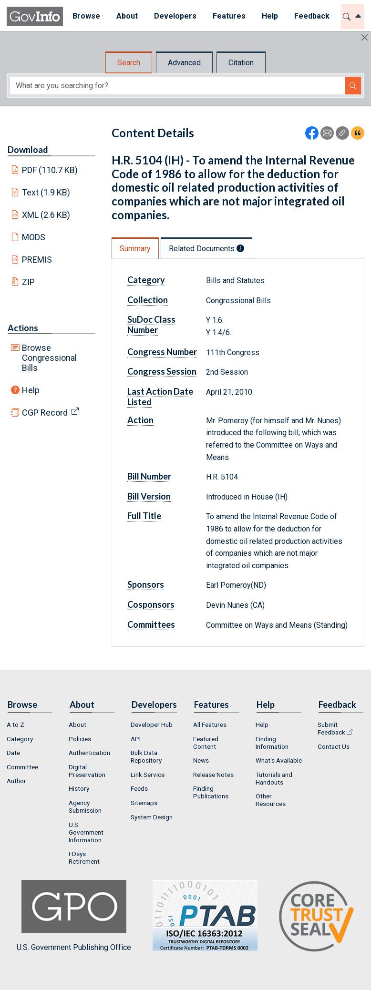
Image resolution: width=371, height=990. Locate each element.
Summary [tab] (135, 248)
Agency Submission (85, 806)
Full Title (144, 515)
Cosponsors (151, 604)
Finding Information (272, 742)
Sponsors (145, 584)
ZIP (28, 282)
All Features (210, 724)
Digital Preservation (87, 770)
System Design (152, 817)
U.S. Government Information (86, 832)
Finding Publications (210, 792)
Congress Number (162, 352)
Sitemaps (144, 802)
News (201, 760)
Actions (23, 328)
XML (46, 215)
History (79, 788)
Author (16, 781)
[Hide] (364, 37)
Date (13, 752)
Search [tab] (128, 62)
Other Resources (271, 799)
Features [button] (227, 15)
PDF (50, 170)
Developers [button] (174, 15)
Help (31, 390)
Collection (147, 300)
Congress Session (161, 371)
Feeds (139, 788)
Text (46, 192)
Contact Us (334, 746)
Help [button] (268, 15)
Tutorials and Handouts (274, 778)
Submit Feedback (331, 728)
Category (146, 280)
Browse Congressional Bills (49, 358)
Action (140, 420)
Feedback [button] (310, 15)
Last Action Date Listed (160, 396)
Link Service (148, 774)
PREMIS (37, 260)
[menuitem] (85, 16)
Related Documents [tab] (206, 248)
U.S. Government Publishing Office (200, 916)
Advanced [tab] (184, 62)
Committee (22, 767)
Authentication (89, 752)
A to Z (15, 724)
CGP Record (45, 413)
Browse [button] (85, 15)
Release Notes (213, 774)
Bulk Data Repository (146, 756)
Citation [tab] (241, 62)
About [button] (125, 15)
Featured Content (205, 742)
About (77, 724)
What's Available (279, 760)
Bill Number (149, 476)
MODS (33, 237)
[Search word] (177, 85)
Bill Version (149, 496)
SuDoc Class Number (151, 324)
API (136, 739)
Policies (80, 739)
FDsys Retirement (84, 857)
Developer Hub (152, 724)
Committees (151, 624)
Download (28, 149)
